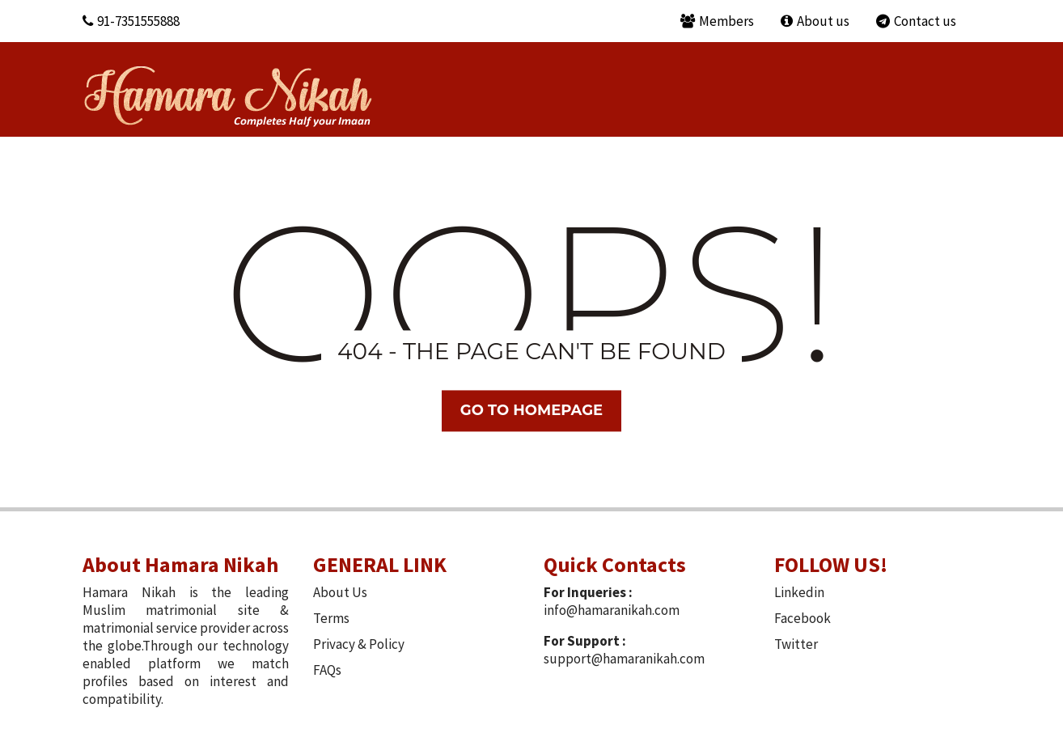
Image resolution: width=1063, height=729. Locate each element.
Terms (331, 618)
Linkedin (799, 592)
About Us (340, 592)
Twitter (796, 644)
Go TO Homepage (531, 410)
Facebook (802, 618)
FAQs (327, 670)
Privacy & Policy (358, 644)
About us (815, 21)
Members (717, 21)
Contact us (916, 21)
